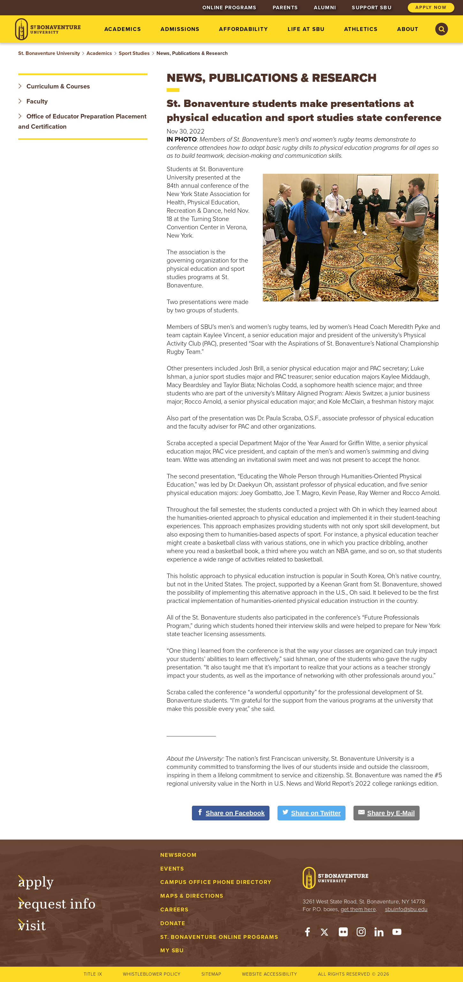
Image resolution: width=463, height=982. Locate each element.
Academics (99, 53)
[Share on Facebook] (230, 813)
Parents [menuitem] (285, 7)
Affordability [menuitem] (243, 29)
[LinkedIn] (379, 933)
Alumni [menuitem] (325, 7)
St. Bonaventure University (49, 53)
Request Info (63, 902)
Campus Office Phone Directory (216, 882)
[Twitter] (325, 933)
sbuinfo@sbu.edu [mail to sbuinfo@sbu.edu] (406, 909)
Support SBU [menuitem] (372, 7)
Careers (174, 909)
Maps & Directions (191, 896)
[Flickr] (343, 933)
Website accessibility (269, 974)
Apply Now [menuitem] (431, 7)
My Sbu (172, 950)
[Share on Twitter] (311, 813)
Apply (42, 880)
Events (172, 868)
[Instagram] (361, 933)
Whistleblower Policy (152, 974)
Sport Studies (134, 53)
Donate (173, 923)
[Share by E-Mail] (386, 813)
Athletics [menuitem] (361, 29)
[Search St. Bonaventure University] (441, 29)
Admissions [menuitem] (180, 29)
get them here (358, 909)
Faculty (33, 101)
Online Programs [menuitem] (229, 7)
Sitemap (211, 974)
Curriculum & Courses (54, 86)
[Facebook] (307, 933)
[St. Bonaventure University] (47, 29)
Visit (38, 924)
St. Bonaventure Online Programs (219, 937)
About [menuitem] (408, 29)
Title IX (93, 974)
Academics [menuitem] (122, 29)
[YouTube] (397, 933)
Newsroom (178, 855)
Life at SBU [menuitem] (306, 29)
